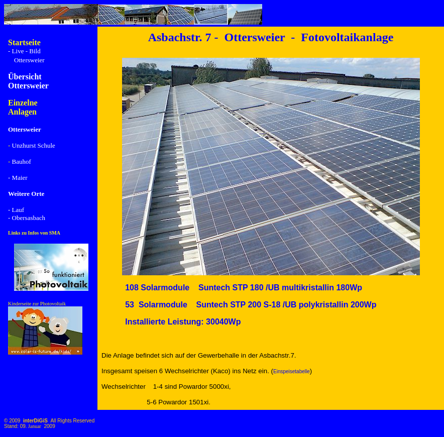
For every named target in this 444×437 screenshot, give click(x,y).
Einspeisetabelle (291, 371)
